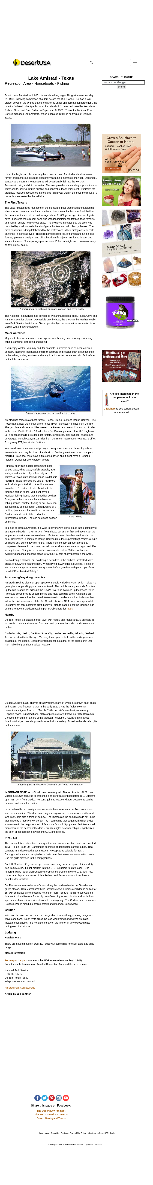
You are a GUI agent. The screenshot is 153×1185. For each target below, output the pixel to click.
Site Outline (81, 1133)
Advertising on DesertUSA (98, 1133)
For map (9, 960)
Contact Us (55, 1133)
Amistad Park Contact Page (20, 987)
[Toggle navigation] (135, 62)
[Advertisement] (76, 32)
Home (40, 1133)
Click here (110, 408)
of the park (20, 960)
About (46, 1133)
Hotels (111, 1133)
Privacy (73, 1133)
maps (70, 608)
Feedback (64, 1133)
